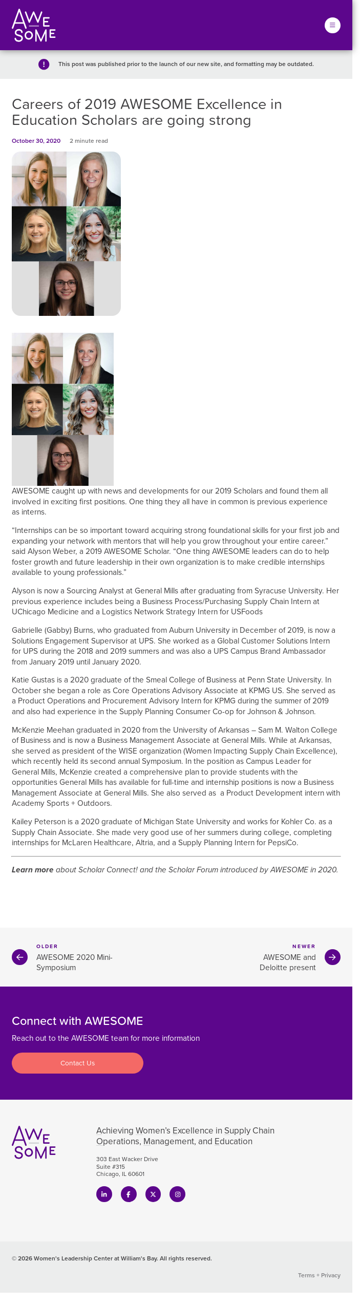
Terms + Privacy (319, 1275)
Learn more (33, 869)
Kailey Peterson (39, 821)
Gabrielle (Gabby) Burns (52, 630)
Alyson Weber (51, 551)
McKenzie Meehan (43, 730)
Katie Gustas (33, 680)
